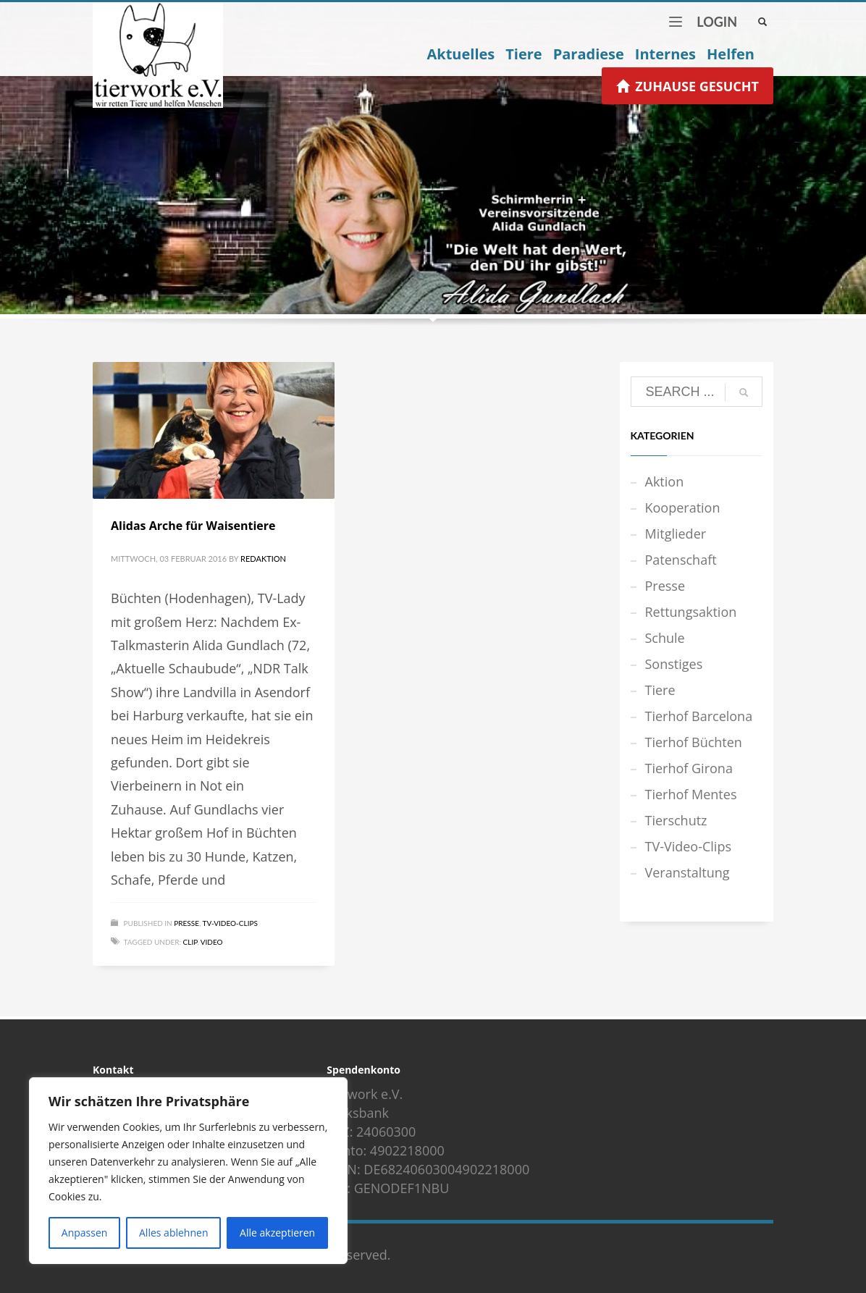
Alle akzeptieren (277, 1232)
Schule (665, 637)
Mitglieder (676, 533)
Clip (190, 942)
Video (212, 942)
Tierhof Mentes (691, 794)
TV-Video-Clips (230, 923)
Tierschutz (676, 820)
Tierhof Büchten (693, 742)
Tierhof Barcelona (699, 716)
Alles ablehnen (173, 1232)
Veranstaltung (687, 872)
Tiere (660, 690)
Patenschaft (681, 559)
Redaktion (263, 558)
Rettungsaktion (691, 611)
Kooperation (682, 507)
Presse (186, 923)
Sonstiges (674, 664)
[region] (188, 1170)
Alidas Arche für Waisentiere (193, 526)
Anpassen (85, 1232)
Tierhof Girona (689, 768)
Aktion (664, 481)
